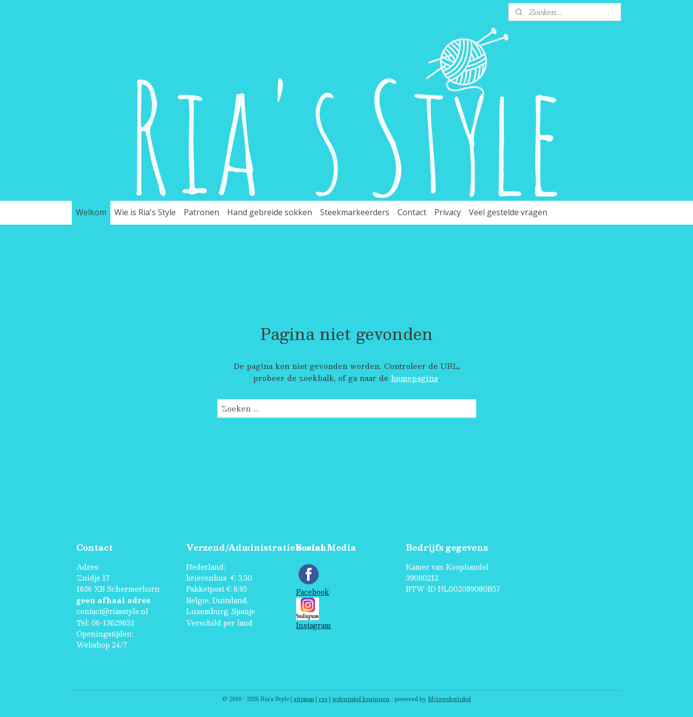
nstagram (315, 625)
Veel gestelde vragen (508, 212)
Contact (411, 212)
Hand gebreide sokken (269, 212)
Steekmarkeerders (354, 212)
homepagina (414, 377)
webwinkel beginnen (360, 699)
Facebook (312, 592)
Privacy (447, 212)
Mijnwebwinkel (449, 699)
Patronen (201, 212)
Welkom (91, 212)
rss (323, 699)
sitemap (304, 699)
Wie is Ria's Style (145, 212)
